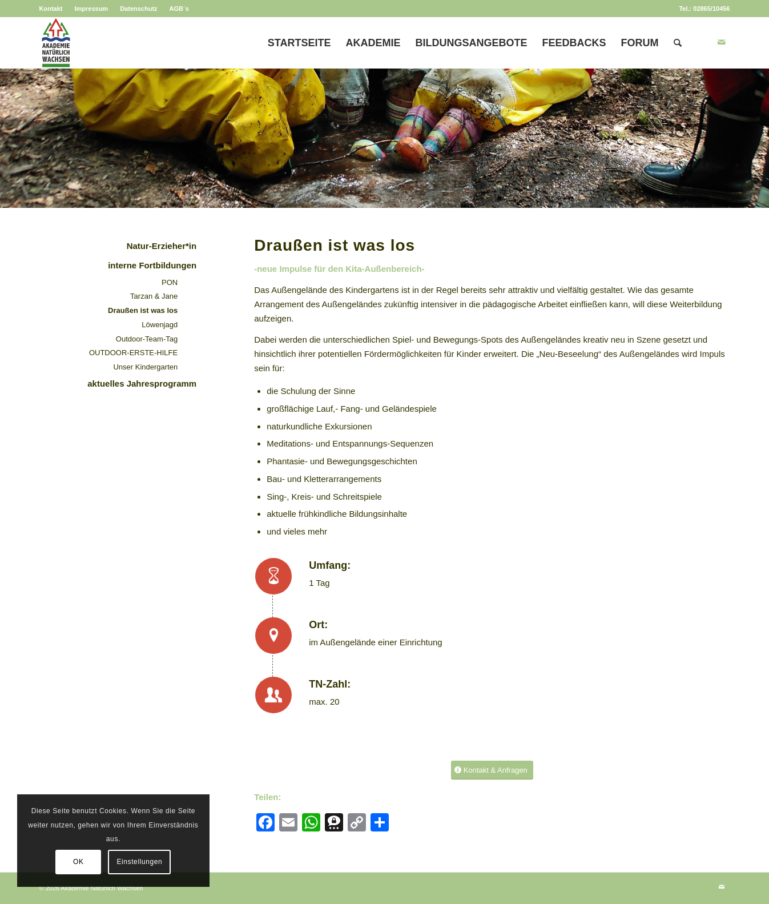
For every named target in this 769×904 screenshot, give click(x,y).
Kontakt (51, 8)
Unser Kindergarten (145, 367)
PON (170, 282)
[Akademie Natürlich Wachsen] (56, 43)
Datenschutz (138, 8)
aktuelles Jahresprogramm (141, 383)
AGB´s (179, 8)
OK (78, 862)
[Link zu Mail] (721, 42)
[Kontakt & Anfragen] (492, 770)
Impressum (91, 8)
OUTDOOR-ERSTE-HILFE (133, 352)
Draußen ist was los (143, 310)
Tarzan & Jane (154, 296)
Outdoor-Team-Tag (147, 339)
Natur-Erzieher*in (162, 246)
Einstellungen (139, 862)
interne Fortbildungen (152, 265)
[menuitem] (54, 8)
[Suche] (677, 43)
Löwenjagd (160, 324)
